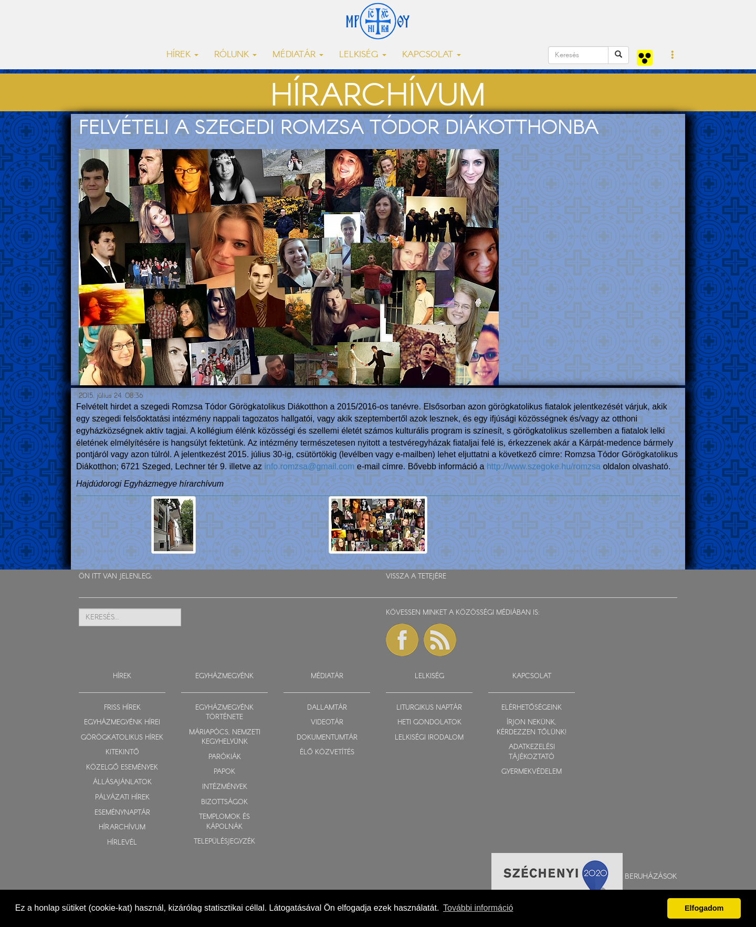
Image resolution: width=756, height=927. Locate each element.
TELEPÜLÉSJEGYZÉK (224, 842)
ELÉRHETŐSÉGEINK (531, 708)
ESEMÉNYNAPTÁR (122, 813)
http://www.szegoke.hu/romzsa (544, 466)
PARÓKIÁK (224, 757)
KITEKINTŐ (122, 752)
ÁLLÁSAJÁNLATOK (122, 782)
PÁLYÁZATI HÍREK (122, 798)
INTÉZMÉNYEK (224, 787)
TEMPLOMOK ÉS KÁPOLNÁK (224, 822)
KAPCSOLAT (531, 676)
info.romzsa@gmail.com (309, 466)
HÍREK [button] (182, 54)
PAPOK (224, 772)
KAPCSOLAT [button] (431, 54)
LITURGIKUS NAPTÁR (429, 708)
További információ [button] (478, 907)
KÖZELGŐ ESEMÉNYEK (122, 768)
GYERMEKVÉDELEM (531, 772)
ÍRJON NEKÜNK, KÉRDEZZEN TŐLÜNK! (531, 728)
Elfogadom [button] (704, 908)
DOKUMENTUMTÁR (327, 738)
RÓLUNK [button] (235, 54)
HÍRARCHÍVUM (122, 828)
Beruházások (651, 876)
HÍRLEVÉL (122, 843)
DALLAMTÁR (327, 708)
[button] (672, 55)
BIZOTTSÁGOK (224, 802)
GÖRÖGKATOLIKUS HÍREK (122, 738)
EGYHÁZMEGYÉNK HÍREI (122, 723)
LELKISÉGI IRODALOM (429, 738)
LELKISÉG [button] (362, 54)
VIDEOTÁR (327, 723)
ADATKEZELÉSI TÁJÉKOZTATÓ (532, 752)
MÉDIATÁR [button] (297, 54)
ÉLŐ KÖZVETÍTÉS (327, 752)
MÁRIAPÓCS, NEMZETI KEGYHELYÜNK (224, 737)
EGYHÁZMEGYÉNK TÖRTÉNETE (224, 713)
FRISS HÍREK (122, 708)
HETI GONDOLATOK (429, 723)
